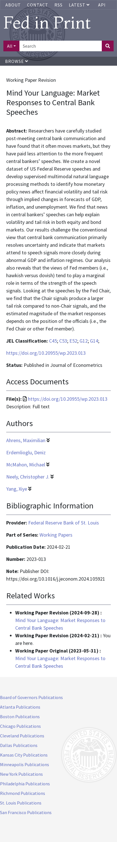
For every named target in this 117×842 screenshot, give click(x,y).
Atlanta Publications (20, 707)
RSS (58, 5)
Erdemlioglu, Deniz (26, 452)
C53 (63, 341)
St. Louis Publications (20, 803)
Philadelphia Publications (25, 783)
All (9, 46)
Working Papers (55, 535)
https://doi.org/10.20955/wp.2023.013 (46, 353)
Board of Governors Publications (31, 697)
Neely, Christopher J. (27, 476)
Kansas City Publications (24, 755)
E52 (73, 341)
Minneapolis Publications (24, 764)
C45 (53, 341)
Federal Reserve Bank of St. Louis (63, 522)
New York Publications (21, 774)
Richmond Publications (22, 793)
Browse (16, 61)
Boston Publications (20, 716)
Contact (37, 5)
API (102, 5)
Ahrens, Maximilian (25, 440)
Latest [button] (80, 5)
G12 (84, 341)
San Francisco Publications (26, 812)
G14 (94, 341)
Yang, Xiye (16, 489)
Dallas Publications (18, 745)
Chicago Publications (20, 726)
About (13, 5)
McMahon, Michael (25, 464)
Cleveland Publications (22, 736)
